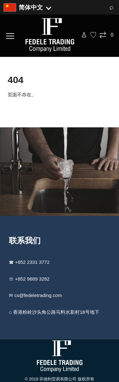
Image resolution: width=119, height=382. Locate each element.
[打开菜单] (10, 35)
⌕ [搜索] (111, 7)
